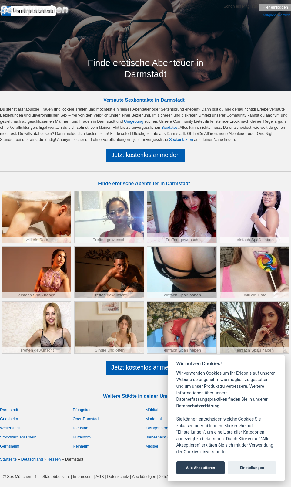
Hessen (54, 459)
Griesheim (9, 419)
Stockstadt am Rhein (18, 437)
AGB (99, 476)
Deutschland (32, 459)
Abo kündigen (144, 476)
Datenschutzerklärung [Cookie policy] (197, 406)
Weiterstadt (10, 428)
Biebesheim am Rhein (165, 437)
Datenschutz (118, 476)
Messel (152, 446)
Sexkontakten (181, 139)
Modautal (154, 419)
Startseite (8, 459)
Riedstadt (81, 428)
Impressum (82, 476)
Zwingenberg (157, 428)
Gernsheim (9, 446)
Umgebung (133, 121)
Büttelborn (82, 437)
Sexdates (169, 127)
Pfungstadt (82, 409)
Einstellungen (252, 467)
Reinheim (81, 446)
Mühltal (152, 409)
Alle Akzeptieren (200, 467)
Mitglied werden (276, 15)
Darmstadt (9, 409)
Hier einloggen (275, 7)
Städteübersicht (56, 476)
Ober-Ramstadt (86, 419)
